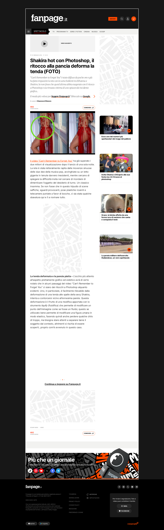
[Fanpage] (34, 487)
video (42, 427)
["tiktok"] (30, 471)
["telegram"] (62, 471)
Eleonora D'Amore (44, 101)
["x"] (49, 471)
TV (54, 32)
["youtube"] (43, 471)
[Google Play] (44, 523)
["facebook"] (56, 471)
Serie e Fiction (76, 32)
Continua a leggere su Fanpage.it (63, 384)
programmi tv (62, 32)
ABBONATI (113, 19)
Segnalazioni (74, 498)
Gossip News (34, 427)
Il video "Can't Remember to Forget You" (51, 160)
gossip (102, 32)
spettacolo (40, 31)
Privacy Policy (74, 501)
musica (94, 32)
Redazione (73, 509)
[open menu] (28, 31)
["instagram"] (37, 471)
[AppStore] (31, 523)
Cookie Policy (74, 505)
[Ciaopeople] (132, 524)
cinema (87, 32)
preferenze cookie (76, 512)
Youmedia (72, 494)
